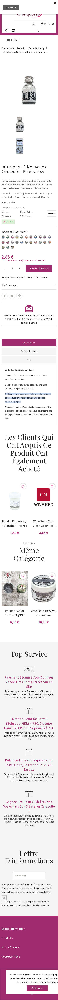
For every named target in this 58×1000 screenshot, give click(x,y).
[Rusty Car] (44, 243)
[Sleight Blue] (3, 237)
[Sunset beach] (30, 237)
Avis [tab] (29, 359)
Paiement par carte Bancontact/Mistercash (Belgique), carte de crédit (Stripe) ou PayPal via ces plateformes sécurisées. (29, 694)
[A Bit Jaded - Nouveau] (7, 248)
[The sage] (21, 237)
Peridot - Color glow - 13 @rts (14, 613)
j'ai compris (37, 988)
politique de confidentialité (16, 905)
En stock (6, 216)
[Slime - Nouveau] (3, 248)
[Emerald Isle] (7, 237)
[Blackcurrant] (44, 237)
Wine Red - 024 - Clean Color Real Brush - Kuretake (43, 523)
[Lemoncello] (17, 237)
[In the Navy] (35, 237)
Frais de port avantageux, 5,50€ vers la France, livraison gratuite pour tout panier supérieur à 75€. (29, 735)
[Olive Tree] (26, 243)
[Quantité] (12, 268)
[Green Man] (40, 243)
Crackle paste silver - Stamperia (43, 613)
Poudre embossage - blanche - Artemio (14, 523)
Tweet (12, 296)
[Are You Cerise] (7, 243)
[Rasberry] (40, 237)
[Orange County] (26, 237)
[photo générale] (49, 243)
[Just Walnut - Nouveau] (12, 248)
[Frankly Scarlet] (3, 243)
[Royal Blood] (21, 243)
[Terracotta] (35, 243)
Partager (5, 296)
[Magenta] (12, 237)
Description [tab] (28, 342)
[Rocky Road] (12, 243)
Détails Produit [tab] (29, 351)
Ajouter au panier (39, 268)
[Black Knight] (17, 243)
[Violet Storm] (49, 237)
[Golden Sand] (30, 243)
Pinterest (19, 296)
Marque (6, 211)
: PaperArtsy (25, 211)
